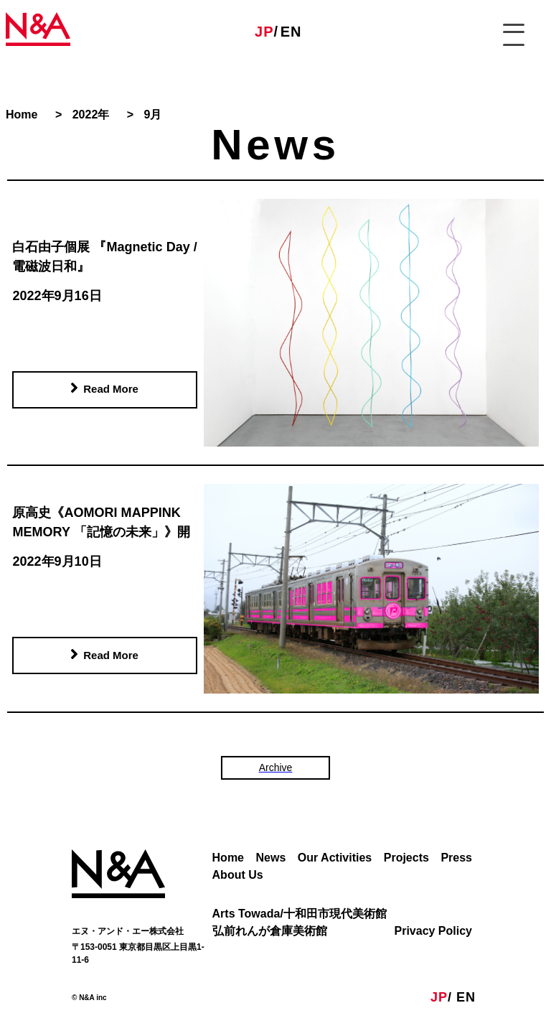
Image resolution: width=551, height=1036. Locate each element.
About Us (237, 875)
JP (264, 31)
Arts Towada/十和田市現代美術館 (299, 913)
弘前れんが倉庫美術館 (269, 931)
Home (228, 857)
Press (456, 857)
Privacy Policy (433, 931)
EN (291, 31)
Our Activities (335, 857)
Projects (406, 857)
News (271, 857)
